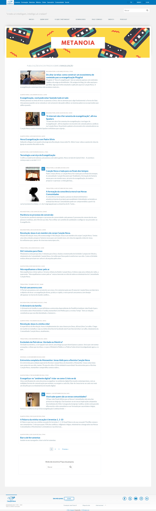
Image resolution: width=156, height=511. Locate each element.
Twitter (130, 499)
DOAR (69, 498)
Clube (44, 2)
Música (38, 2)
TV (131, 2)
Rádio (139, 2)
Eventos (17, 2)
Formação (24, 2)
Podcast (123, 19)
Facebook (124, 499)
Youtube (135, 499)
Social (67, 2)
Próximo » (65, 449)
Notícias (32, 2)
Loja (147, 2)
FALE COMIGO (97, 19)
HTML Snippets (70, 510)
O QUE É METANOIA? (62, 19)
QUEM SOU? (44, 19)
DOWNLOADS (81, 19)
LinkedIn (146, 499)
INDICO (111, 19)
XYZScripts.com (85, 510)
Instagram (141, 499)
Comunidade (59, 2)
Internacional (99, 505)
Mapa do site (86, 505)
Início (31, 19)
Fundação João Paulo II (70, 505)
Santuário (50, 2)
